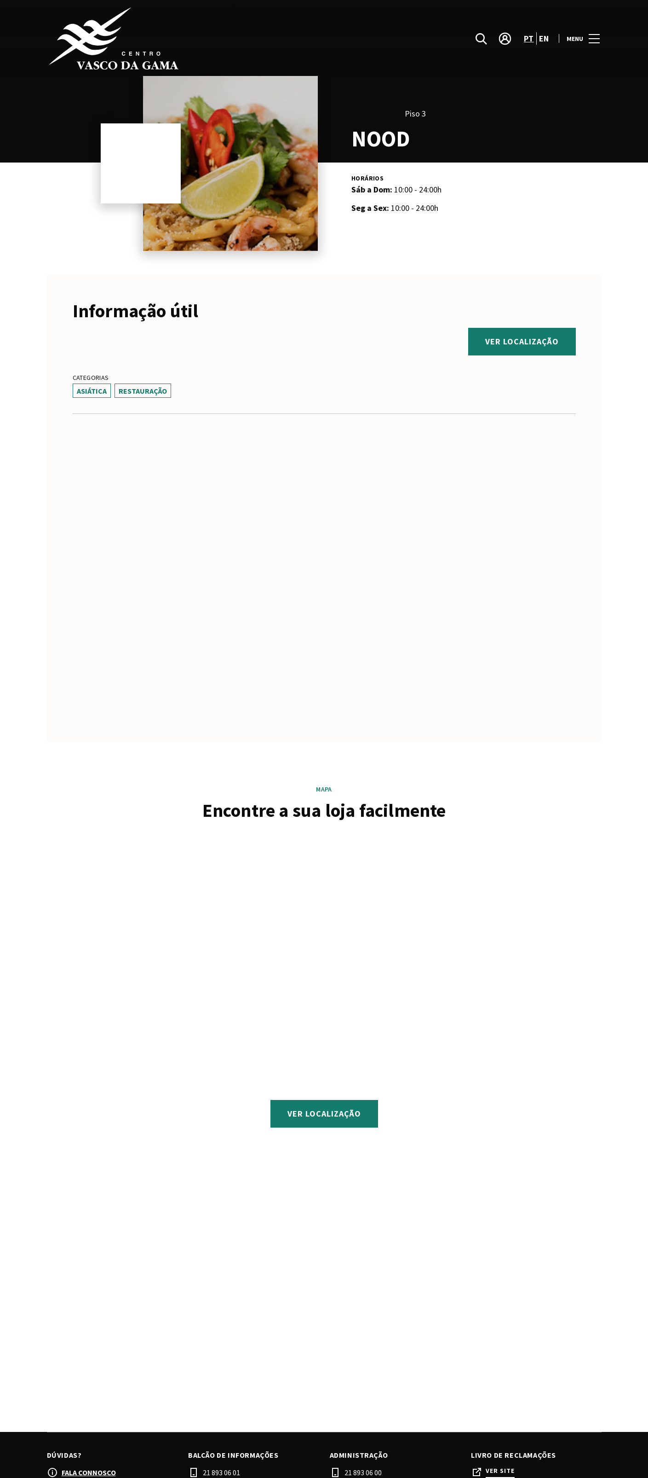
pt (529, 38)
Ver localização (522, 341)
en (544, 38)
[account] (505, 38)
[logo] (186, 38)
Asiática (92, 391)
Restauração (143, 391)
